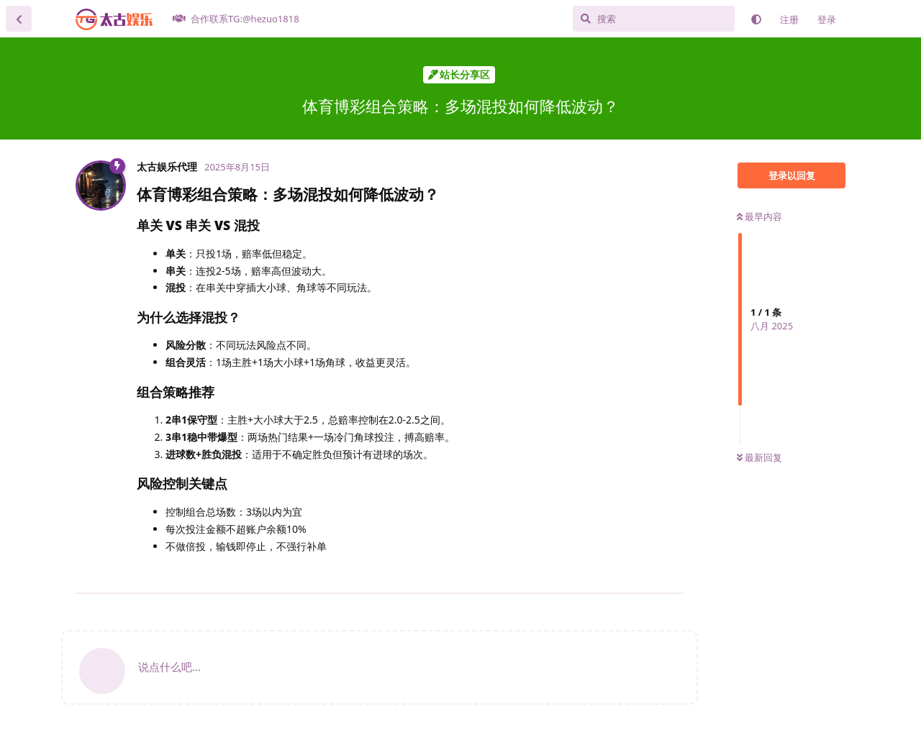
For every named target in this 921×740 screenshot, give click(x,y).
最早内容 (759, 216)
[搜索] (654, 19)
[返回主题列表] (19, 19)
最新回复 (759, 457)
